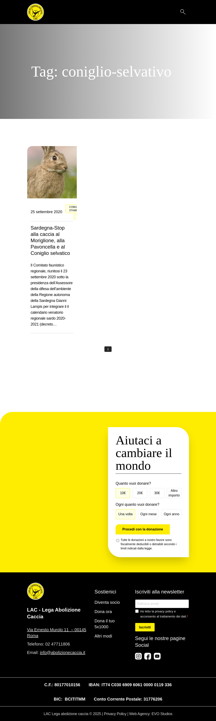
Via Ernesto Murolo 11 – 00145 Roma (56, 632)
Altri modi (103, 636)
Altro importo (174, 493)
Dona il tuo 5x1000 (104, 624)
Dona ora (103, 611)
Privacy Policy (115, 714)
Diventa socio (107, 602)
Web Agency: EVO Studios (151, 714)
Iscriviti (145, 627)
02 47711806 (57, 644)
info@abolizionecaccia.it (62, 652)
